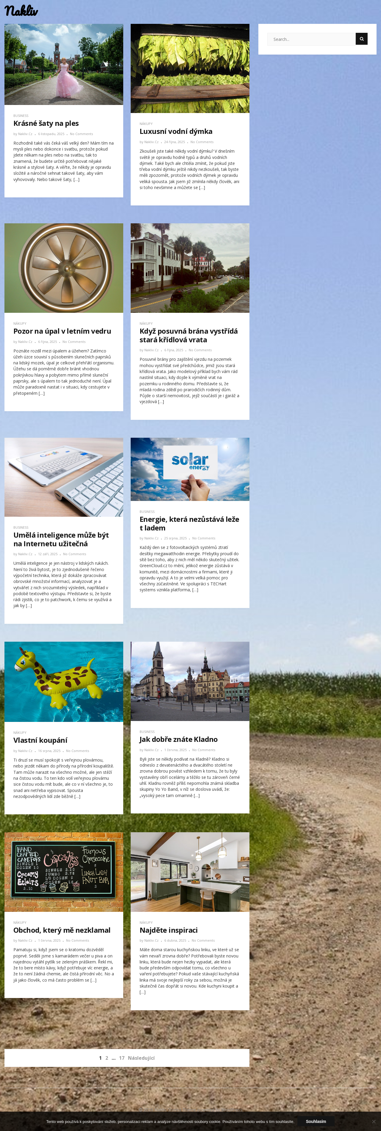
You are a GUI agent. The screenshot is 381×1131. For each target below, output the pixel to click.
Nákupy (146, 123)
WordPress (231, 1110)
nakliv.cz (25, 133)
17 (121, 1058)
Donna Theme (182, 1110)
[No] (374, 1121)
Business (20, 115)
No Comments (81, 133)
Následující (141, 1058)
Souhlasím (316, 1121)
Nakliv (20, 11)
